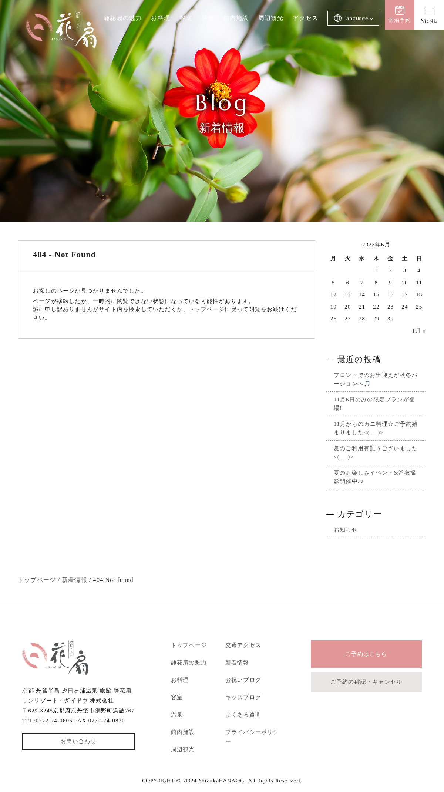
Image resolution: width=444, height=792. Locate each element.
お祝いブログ (243, 680)
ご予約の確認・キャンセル (366, 682)
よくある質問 (243, 715)
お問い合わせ (78, 741)
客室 (185, 18)
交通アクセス (243, 645)
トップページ (189, 645)
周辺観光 (270, 18)
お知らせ (346, 530)
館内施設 (236, 18)
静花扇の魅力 (123, 18)
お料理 (160, 18)
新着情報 (237, 662)
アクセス (305, 18)
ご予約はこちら (366, 654)
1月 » (419, 331)
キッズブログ (243, 697)
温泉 (207, 18)
